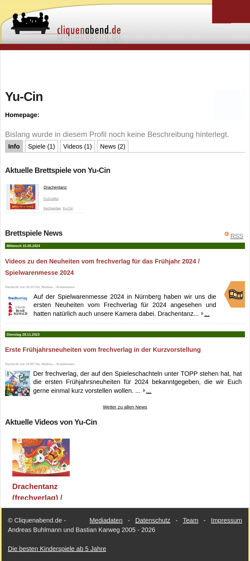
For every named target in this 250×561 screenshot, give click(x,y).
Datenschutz (152, 520)
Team (190, 520)
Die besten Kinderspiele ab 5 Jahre (57, 548)
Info (14, 146)
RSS (236, 236)
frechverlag (52, 208)
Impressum (226, 520)
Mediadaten (106, 520)
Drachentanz (37, 188)
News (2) (112, 146)
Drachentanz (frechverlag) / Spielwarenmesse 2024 (44, 491)
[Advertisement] (125, 69)
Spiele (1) (41, 146)
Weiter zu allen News (125, 407)
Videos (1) (77, 146)
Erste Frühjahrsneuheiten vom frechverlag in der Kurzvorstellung (103, 349)
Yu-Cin (67, 208)
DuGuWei (51, 199)
